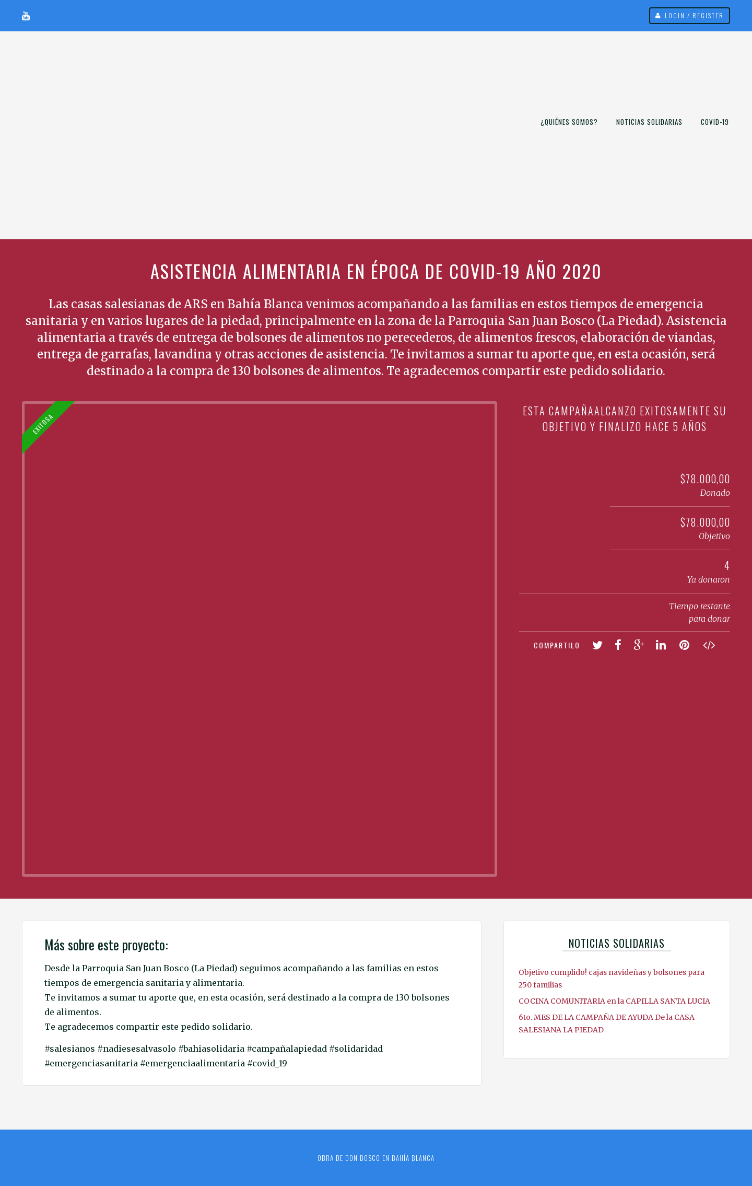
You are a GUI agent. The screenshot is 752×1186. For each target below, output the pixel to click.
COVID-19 (715, 122)
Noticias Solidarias (649, 122)
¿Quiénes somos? (569, 122)
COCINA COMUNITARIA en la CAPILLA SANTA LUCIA (614, 1001)
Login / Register (694, 15)
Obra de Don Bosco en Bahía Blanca (376, 1158)
